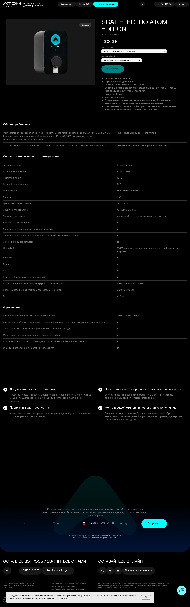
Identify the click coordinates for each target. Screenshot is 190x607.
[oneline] (125, 523)
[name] (36, 523)
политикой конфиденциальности (104, 538)
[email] (66, 523)
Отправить (154, 523)
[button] (138, 571)
